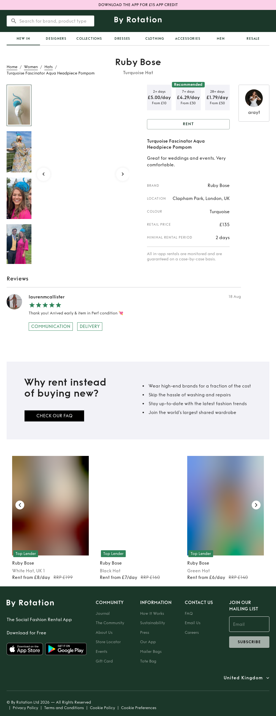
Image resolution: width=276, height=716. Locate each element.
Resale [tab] (253, 39)
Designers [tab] (56, 39)
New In (23, 39)
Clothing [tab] (154, 39)
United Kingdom (243, 678)
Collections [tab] (89, 39)
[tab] (23, 38)
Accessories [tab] (187, 39)
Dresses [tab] (122, 39)
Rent (188, 124)
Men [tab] (220, 39)
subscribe (249, 642)
